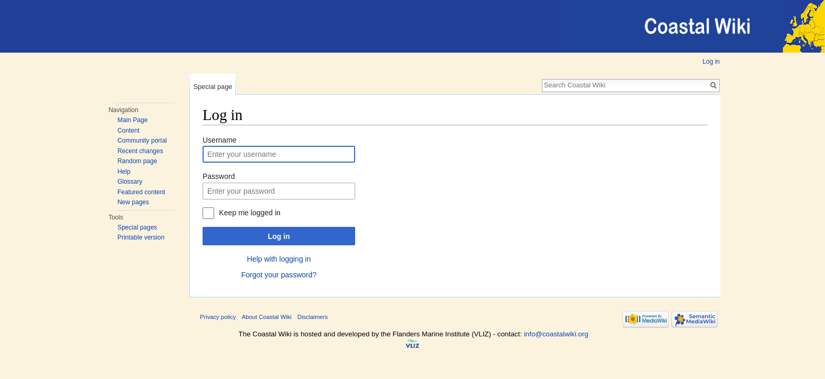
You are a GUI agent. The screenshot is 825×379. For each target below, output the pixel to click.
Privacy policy (218, 317)
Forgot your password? (278, 275)
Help (123, 171)
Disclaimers (312, 317)
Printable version (140, 237)
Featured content (141, 192)
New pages (133, 202)
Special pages (137, 227)
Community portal (142, 140)
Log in (711, 61)
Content (128, 130)
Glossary (129, 181)
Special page (212, 87)
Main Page (132, 120)
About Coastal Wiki (267, 317)
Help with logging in (278, 259)
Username (220, 140)
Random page (137, 161)
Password (219, 176)
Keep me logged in (249, 212)
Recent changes (140, 151)
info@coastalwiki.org (556, 334)
